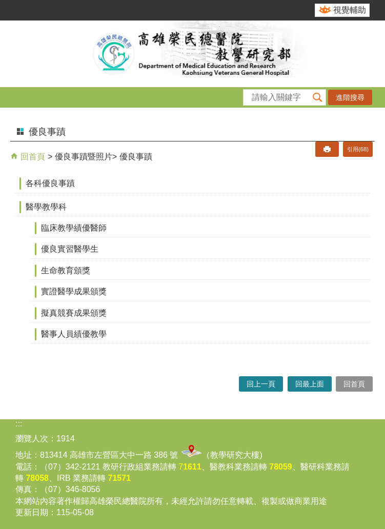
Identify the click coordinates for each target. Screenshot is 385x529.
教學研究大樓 (234, 455)
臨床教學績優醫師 (74, 227)
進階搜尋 (350, 97)
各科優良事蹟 (50, 183)
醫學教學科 (46, 206)
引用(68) (358, 149)
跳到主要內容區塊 (5, 5)
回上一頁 (261, 384)
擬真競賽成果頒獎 (74, 313)
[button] (318, 97)
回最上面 (309, 384)
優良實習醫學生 (69, 249)
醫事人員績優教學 (74, 334)
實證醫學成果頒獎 (74, 291)
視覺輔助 (349, 10)
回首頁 (31, 156)
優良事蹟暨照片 (83, 156)
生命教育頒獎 (65, 270)
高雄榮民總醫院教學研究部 (193, 54)
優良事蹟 (135, 156)
